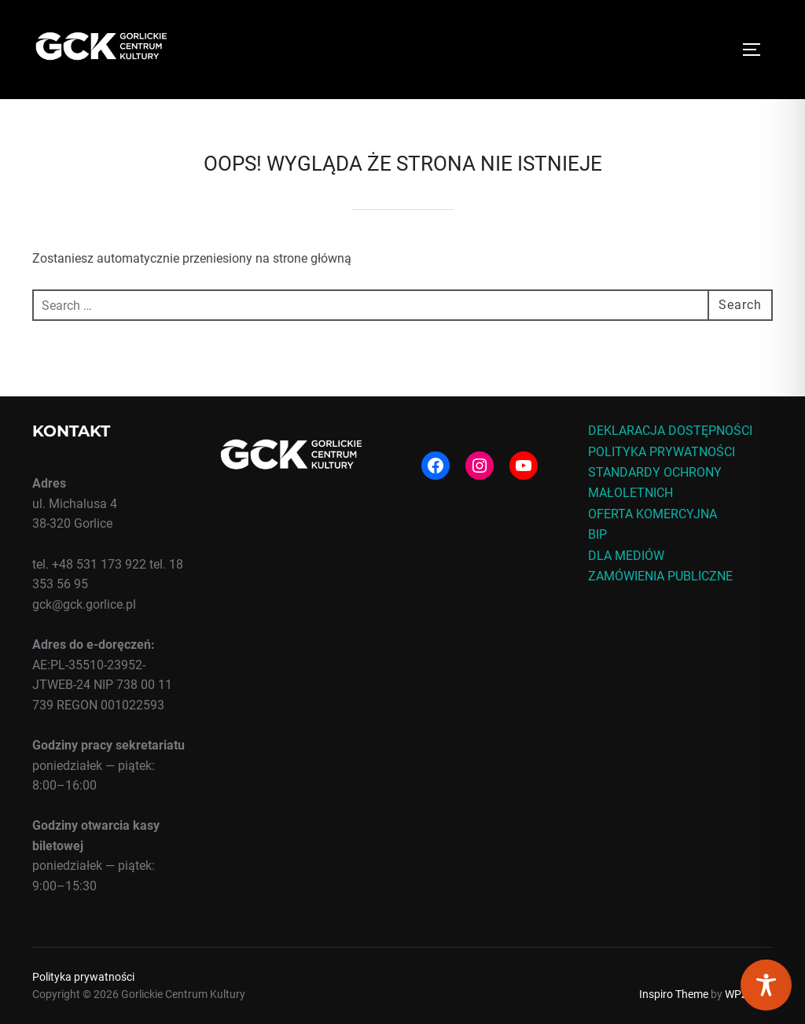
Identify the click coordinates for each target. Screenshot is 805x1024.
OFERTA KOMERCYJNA (652, 513)
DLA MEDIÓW (626, 555)
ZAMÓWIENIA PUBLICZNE (660, 576)
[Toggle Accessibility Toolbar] (766, 985)
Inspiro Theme (673, 994)
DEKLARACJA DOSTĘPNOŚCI (670, 430)
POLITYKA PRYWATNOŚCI (661, 451)
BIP (597, 534)
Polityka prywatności (83, 977)
